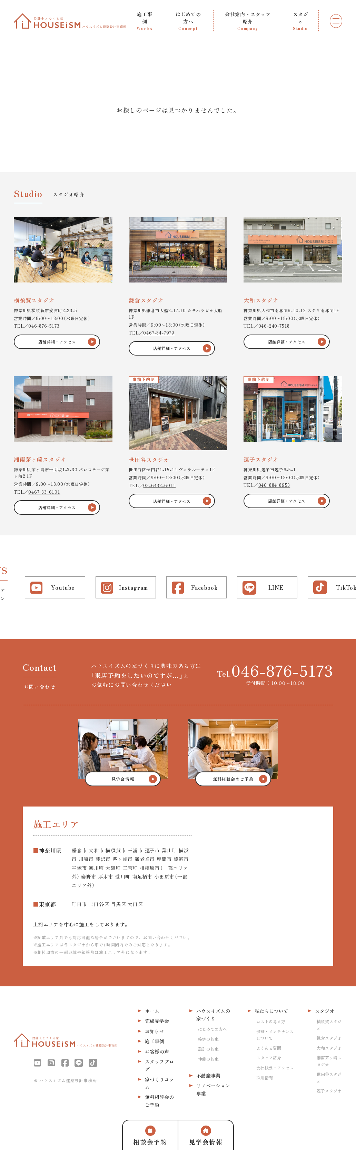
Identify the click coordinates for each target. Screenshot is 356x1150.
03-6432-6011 (159, 485)
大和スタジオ (329, 1048)
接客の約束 (208, 1039)
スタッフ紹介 (268, 1057)
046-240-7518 (274, 326)
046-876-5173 (44, 326)
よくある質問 (268, 1048)
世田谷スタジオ (329, 1077)
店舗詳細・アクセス (57, 342)
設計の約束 (208, 1049)
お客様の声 (157, 1051)
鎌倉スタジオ (329, 1038)
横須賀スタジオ (329, 1024)
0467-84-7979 (159, 333)
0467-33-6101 (44, 492)
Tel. (275, 670)
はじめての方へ (212, 1029)
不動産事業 (208, 1075)
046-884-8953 (274, 485)
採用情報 (264, 1077)
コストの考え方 (270, 1021)
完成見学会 (157, 1020)
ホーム (152, 1010)
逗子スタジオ (329, 1090)
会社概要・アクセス (275, 1067)
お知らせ (154, 1031)
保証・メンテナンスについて (275, 1034)
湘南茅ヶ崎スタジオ (329, 1061)
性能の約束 (208, 1059)
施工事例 (154, 1041)
